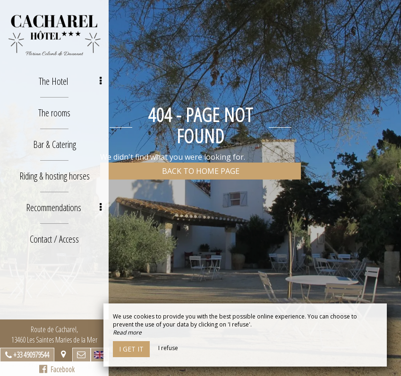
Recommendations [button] (64, 207)
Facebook (57, 369)
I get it (131, 348)
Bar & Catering (54, 144)
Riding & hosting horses (54, 176)
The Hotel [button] (70, 81)
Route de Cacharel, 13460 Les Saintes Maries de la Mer (54, 334)
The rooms (54, 112)
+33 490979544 (31, 355)
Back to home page (200, 171)
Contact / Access (54, 239)
